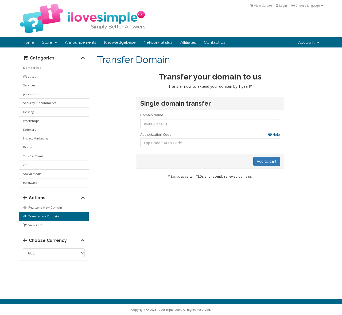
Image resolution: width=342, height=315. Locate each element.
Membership (32, 68)
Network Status (157, 42)
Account (308, 42)
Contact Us (214, 42)
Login (281, 5)
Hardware (30, 183)
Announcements (80, 42)
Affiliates (188, 42)
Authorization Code (210, 134)
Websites (29, 76)
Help (274, 134)
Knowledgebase (119, 42)
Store (49, 42)
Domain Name (151, 115)
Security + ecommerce (40, 103)
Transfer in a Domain (41, 216)
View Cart (32, 225)
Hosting (28, 112)
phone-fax (30, 94)
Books (27, 147)
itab (25, 165)
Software (29, 129)
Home (28, 42)
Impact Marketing (35, 138)
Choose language (307, 5)
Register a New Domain (42, 207)
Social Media (32, 174)
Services (29, 85)
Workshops (31, 121)
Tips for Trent (33, 156)
